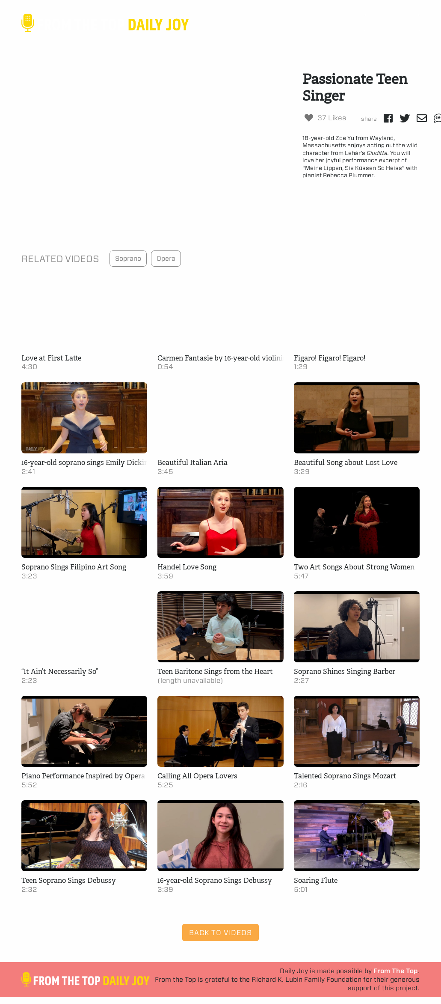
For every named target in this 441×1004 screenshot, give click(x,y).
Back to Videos (220, 932)
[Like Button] (308, 117)
